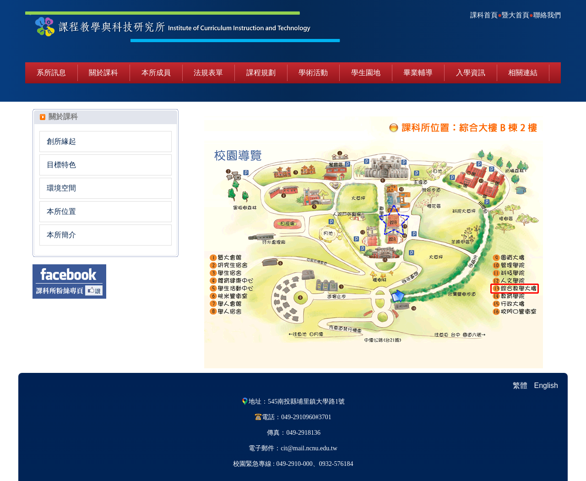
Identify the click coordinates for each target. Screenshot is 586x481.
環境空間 (61, 188)
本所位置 (61, 211)
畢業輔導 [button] (418, 73)
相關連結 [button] (522, 73)
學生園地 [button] (365, 73)
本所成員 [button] (156, 73)
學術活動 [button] (313, 73)
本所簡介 (61, 235)
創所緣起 (61, 141)
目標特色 (61, 165)
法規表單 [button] (208, 73)
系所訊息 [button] (51, 73)
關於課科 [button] (103, 73)
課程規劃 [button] (261, 73)
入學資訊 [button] (470, 73)
